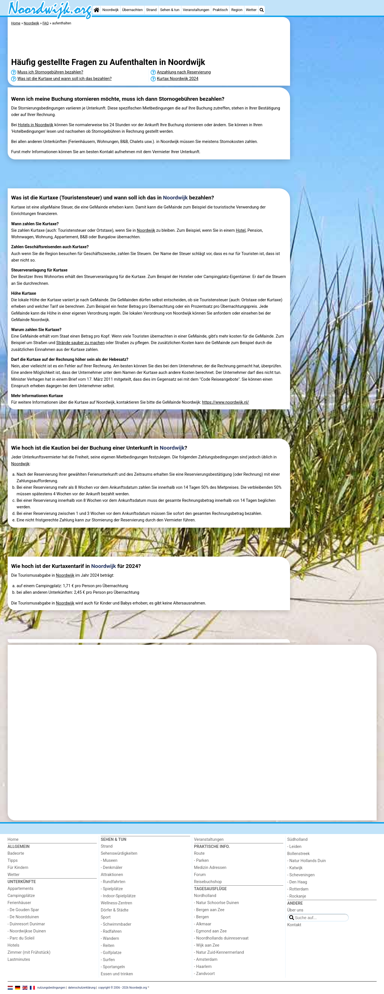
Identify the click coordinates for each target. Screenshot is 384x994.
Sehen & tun (169, 10)
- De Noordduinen (23, 917)
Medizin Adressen (210, 867)
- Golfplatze (111, 952)
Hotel (240, 230)
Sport (106, 917)
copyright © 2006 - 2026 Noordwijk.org (122, 987)
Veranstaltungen (196, 10)
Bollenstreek (298, 853)
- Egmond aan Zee (210, 931)
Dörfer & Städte (115, 910)
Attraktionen (112, 874)
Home (13, 839)
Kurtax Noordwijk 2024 (177, 78)
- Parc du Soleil (21, 938)
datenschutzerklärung (81, 987)
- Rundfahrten (113, 881)
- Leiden (294, 846)
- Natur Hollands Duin (306, 860)
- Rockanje (296, 896)
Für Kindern (18, 867)
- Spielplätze (112, 888)
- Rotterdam (298, 889)
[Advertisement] (334, 147)
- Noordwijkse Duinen (27, 931)
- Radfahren (111, 931)
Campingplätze (21, 895)
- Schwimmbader (116, 924)
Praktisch (220, 10)
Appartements (20, 888)
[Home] (96, 10)
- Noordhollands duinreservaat (221, 938)
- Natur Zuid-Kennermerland (219, 952)
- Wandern (110, 938)
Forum (200, 874)
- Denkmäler (111, 867)
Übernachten (132, 10)
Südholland (297, 839)
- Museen (109, 860)
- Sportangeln (113, 966)
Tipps (13, 860)
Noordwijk (110, 10)
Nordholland (205, 895)
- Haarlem (203, 966)
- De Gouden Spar (23, 909)
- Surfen (108, 959)
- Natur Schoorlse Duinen (216, 902)
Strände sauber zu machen (80, 342)
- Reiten (107, 945)
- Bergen (201, 917)
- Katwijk (295, 867)
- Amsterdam (206, 959)
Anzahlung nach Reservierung (184, 72)
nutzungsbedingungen (51, 987)
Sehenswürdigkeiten (119, 853)
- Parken (201, 860)
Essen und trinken (117, 974)
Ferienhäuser (19, 902)
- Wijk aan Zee (206, 945)
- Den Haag (297, 882)
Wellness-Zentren (116, 903)
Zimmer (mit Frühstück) (29, 952)
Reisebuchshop (208, 881)
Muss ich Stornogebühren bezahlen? (50, 72)
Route (199, 853)
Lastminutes (19, 959)
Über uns (295, 910)
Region (236, 10)
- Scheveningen (301, 875)
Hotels (14, 945)
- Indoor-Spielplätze (118, 896)
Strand (151, 10)
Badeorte (16, 853)
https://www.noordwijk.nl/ (225, 402)
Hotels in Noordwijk (35, 125)
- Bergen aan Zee (209, 909)
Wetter (251, 10)
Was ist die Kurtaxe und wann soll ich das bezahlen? (64, 78)
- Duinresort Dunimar (26, 924)
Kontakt (294, 925)
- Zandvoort (204, 973)
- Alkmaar (202, 924)
